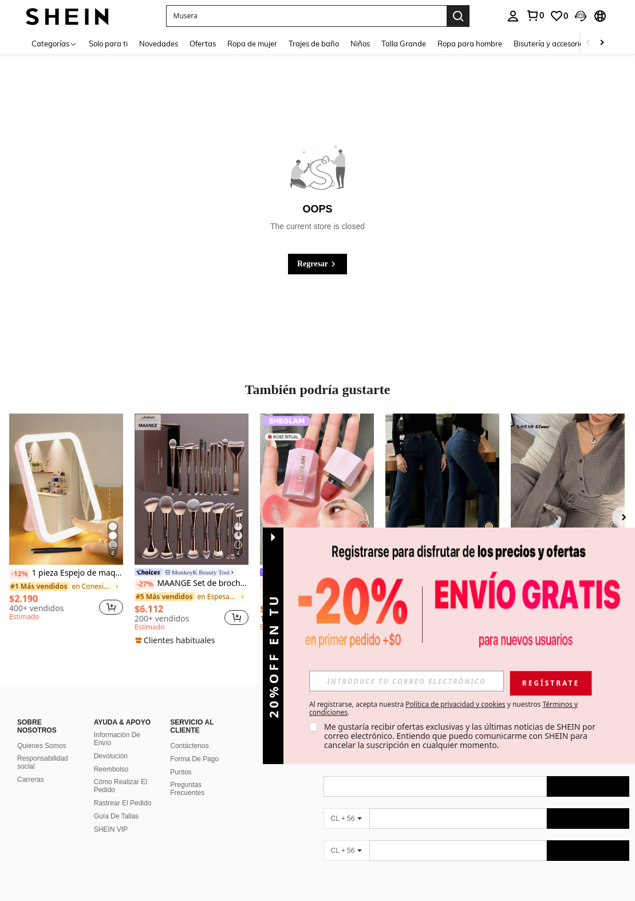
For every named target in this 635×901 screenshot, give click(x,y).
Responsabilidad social (42, 762)
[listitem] (66, 519)
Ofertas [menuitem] (203, 43)
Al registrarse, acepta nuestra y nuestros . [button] (443, 709)
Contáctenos (189, 746)
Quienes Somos (41, 746)
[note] (176, 640)
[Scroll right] (602, 43)
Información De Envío (117, 739)
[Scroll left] (588, 43)
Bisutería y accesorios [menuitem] (550, 43)
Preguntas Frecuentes (187, 789)
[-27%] (145, 584)
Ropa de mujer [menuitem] (252, 43)
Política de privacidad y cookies (455, 704)
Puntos (180, 772)
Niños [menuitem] (360, 43)
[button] (306, 16)
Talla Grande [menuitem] (403, 43)
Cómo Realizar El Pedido (120, 786)
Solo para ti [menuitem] (108, 43)
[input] (406, 681)
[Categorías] (54, 43)
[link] (535, 15)
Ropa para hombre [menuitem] (469, 43)
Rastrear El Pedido (123, 803)
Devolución (111, 756)
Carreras (30, 780)
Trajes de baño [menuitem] (314, 43)
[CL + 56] (346, 818)
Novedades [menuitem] (158, 43)
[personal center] (513, 16)
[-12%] (19, 574)
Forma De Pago (194, 759)
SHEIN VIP (111, 829)
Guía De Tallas (116, 816)
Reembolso (111, 769)
